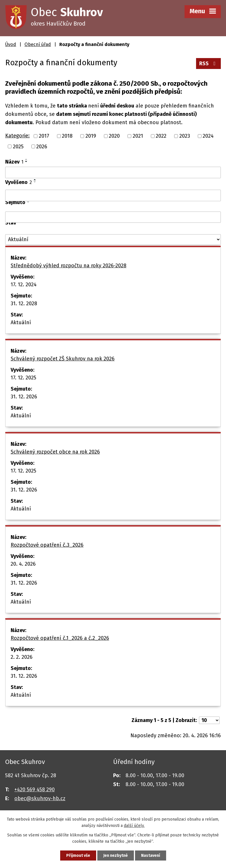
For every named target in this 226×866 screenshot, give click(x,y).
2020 (114, 136)
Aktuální (21, 322)
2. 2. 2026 (22, 657)
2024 (208, 136)
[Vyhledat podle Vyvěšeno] (113, 195)
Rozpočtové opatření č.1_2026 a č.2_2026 (60, 638)
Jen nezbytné (115, 855)
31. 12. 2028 (24, 303)
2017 (44, 136)
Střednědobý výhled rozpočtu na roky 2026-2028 (68, 265)
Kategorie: (17, 136)
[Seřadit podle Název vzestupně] (26, 159)
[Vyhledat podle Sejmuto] (113, 217)
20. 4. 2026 (23, 564)
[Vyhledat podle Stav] (113, 239)
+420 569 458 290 (34, 789)
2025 (18, 146)
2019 (91, 136)
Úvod (10, 44)
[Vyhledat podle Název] (113, 172)
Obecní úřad (37, 44)
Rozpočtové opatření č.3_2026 (47, 545)
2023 (184, 136)
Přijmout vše (78, 855)
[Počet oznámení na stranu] (209, 720)
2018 (67, 136)
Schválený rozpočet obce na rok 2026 (55, 452)
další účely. (134, 825)
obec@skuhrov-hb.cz (39, 798)
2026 (41, 146)
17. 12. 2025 (23, 378)
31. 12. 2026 (24, 396)
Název (14, 162)
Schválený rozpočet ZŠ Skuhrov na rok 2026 (63, 359)
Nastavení (150, 855)
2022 (161, 136)
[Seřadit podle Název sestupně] (26, 161)
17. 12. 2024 (24, 284)
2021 (138, 136)
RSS (208, 63)
